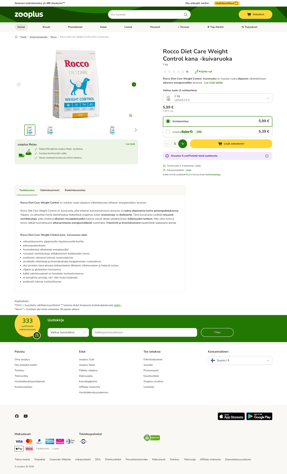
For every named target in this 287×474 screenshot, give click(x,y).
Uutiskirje (149, 387)
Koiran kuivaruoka (38, 36)
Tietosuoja (189, 459)
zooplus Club (86, 359)
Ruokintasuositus (75, 190)
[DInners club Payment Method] (70, 442)
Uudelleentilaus (226, 3)
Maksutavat (158, 459)
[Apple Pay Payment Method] (19, 449)
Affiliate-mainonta (89, 387)
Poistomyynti (151, 370)
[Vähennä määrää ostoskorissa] (167, 143)
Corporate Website (60, 459)
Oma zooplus (22, 359)
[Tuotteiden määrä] (175, 143)
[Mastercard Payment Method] (29, 442)
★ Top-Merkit (215, 27)
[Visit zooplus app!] (231, 419)
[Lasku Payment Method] (56, 449)
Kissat (46, 27)
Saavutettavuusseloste (238, 459)
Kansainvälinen (218, 352)
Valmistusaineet (49, 190)
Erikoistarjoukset (153, 359)
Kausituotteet (151, 376)
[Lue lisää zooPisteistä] (267, 156)
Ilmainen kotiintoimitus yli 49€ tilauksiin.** (40, 3)
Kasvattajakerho (88, 381)
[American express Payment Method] (49, 442)
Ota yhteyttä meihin (197, 3)
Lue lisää (130, 143)
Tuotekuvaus (27, 190)
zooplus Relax (87, 365)
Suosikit (148, 365)
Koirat (21, 27)
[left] (18, 84)
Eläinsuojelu (86, 376)
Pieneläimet (75, 27)
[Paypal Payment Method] (39, 442)
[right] (134, 84)
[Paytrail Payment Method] (60, 442)
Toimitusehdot (113, 459)
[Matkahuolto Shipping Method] (83, 442)
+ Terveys (183, 27)
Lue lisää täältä (213, 82)
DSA (97, 459)
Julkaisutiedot (83, 459)
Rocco (54, 36)
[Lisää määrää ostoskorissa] (182, 143)
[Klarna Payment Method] (29, 449)
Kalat (103, 27)
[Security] (152, 438)
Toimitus (19, 370)
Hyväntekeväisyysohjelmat (30, 381)
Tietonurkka (21, 376)
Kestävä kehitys (23, 387)
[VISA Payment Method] (19, 442)
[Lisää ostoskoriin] (231, 143)
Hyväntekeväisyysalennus (93, 392)
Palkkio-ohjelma (88, 370)
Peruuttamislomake (137, 459)
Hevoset (155, 27)
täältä (117, 305)
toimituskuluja (213, 174)
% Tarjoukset (249, 27)
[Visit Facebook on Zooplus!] (17, 416)
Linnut (128, 27)
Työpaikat (39, 459)
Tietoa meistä (22, 459)
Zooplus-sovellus (153, 381)
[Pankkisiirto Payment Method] (42, 449)
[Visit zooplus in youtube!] (25, 416)
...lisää (197, 165)
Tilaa (217, 332)
